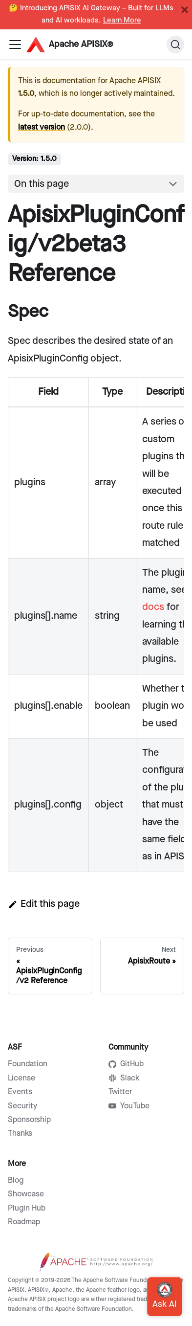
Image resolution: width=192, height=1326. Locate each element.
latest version (41, 127)
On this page (41, 184)
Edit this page (44, 904)
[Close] (184, 10)
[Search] (175, 44)
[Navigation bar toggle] (15, 44)
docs (153, 607)
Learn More (122, 20)
